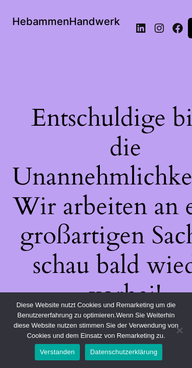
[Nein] (179, 333)
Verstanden (57, 352)
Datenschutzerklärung (123, 352)
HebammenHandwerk (66, 21)
